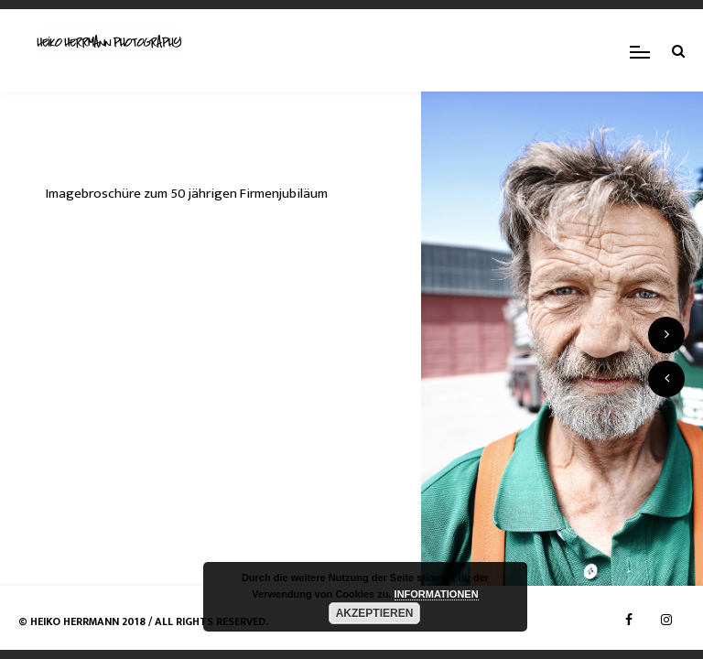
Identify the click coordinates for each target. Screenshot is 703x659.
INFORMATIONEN (437, 594)
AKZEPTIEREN (375, 613)
